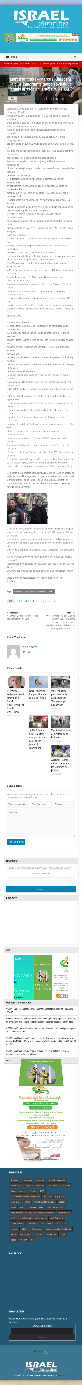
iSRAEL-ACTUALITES (55, 1207)
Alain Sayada (30, 646)
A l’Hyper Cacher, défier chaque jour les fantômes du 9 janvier (60, 765)
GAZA (41, 1191)
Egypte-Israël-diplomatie (35, 1185)
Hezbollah (61, 1202)
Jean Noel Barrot (17, 1223)
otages (24, 1229)
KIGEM (9, 1008)
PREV (51, 591)
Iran (21, 1207)
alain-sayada (27, 1180)
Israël (13, 1218)
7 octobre (14, 1180)
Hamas (27, 1202)
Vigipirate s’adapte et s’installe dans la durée (60, 734)
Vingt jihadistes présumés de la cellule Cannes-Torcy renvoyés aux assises (59, 698)
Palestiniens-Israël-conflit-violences (58, 1229)
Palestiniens (36, 1229)
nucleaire (14, 1229)
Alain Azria (40, 1180)
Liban (65, 1223)
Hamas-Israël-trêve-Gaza (44, 1202)
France (32, 1191)
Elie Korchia (52, 1185)
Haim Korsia (15, 1202)
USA (33, 1240)
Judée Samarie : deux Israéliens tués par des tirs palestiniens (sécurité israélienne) (37, 739)
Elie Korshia (66, 1185)
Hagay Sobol (60, 1196)
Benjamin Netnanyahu (57, 1180)
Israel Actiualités (64, 1213)
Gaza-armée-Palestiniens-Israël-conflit (25, 1196)
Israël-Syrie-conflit (57, 1218)
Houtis (13, 1207)
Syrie (63, 1234)
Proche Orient (25, 1234)
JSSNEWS (32, 1223)
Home (7, 101)
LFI (57, 1223)
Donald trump (16, 1185)
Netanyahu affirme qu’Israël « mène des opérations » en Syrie (23, 616)
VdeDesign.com (63, 1375)
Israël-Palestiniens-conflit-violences (33, 1218)
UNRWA (23, 1240)
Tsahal (13, 1240)
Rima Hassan (52, 1234)
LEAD (49, 1223)
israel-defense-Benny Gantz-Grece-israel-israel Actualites (32, 1213)
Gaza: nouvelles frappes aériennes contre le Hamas (38, 694)
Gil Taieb (47, 1196)
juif (42, 1223)
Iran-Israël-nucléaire (35, 1207)
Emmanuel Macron (18, 1191)
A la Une (14, 101)
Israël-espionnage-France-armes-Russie (29, 591)
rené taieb (39, 1234)
